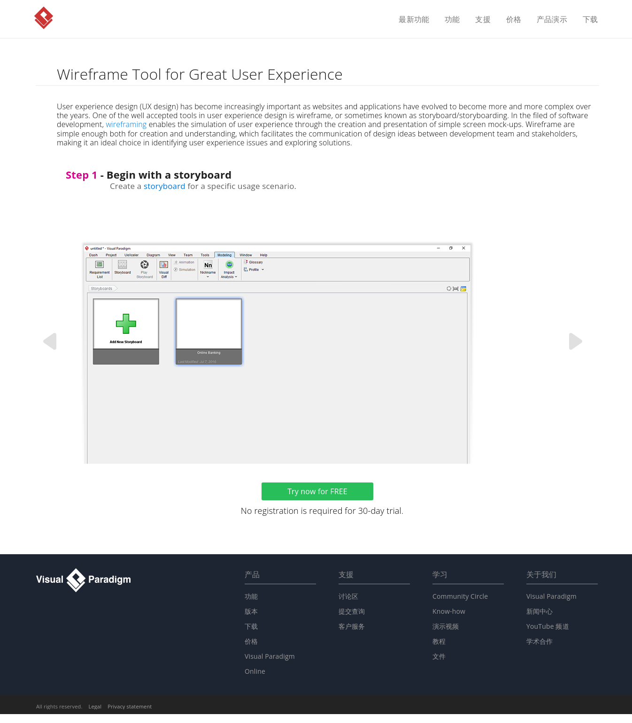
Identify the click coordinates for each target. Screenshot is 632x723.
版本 (251, 611)
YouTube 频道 (547, 626)
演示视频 (445, 626)
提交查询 (352, 611)
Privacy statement (130, 706)
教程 (439, 641)
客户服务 (352, 626)
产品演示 (552, 19)
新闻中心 (539, 611)
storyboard (164, 186)
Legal (95, 706)
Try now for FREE (317, 491)
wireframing (126, 124)
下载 (590, 19)
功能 (452, 19)
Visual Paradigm (43, 18)
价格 (513, 19)
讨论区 (348, 596)
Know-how (448, 611)
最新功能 (414, 19)
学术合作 (539, 641)
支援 (482, 19)
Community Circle (460, 596)
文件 (439, 656)
